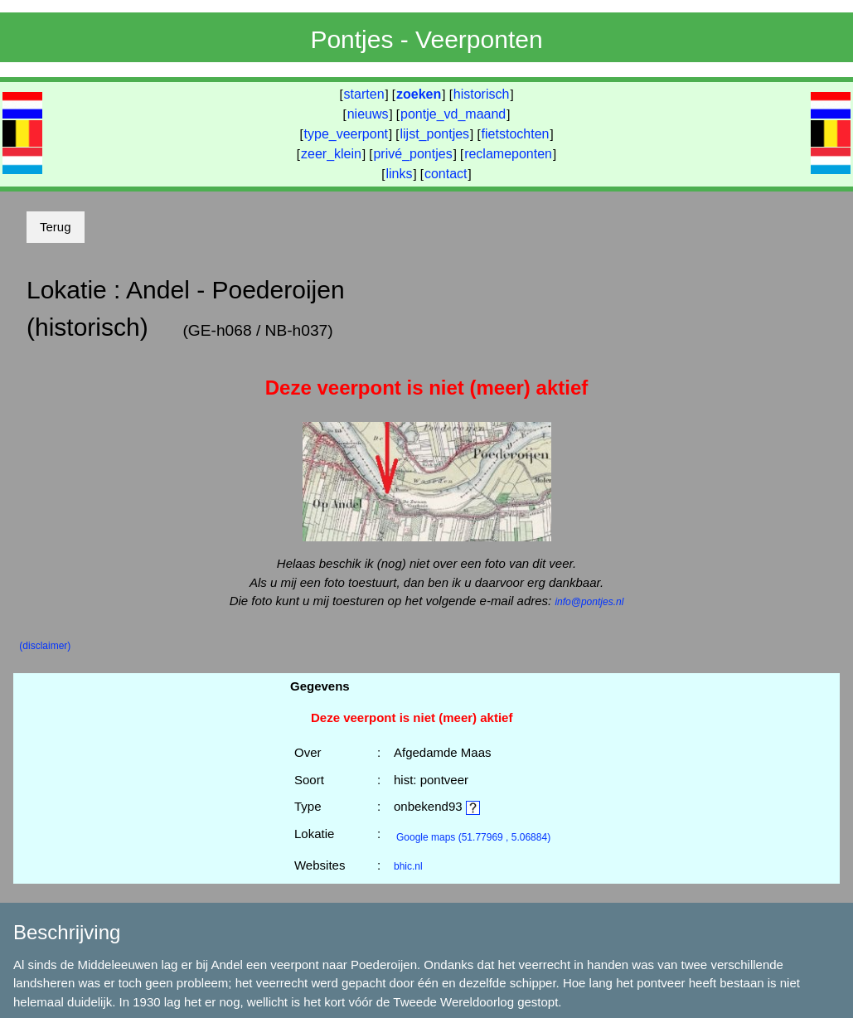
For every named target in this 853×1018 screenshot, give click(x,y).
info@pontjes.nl (589, 602)
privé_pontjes (412, 154)
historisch (481, 94)
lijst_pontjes (434, 134)
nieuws (368, 114)
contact (446, 174)
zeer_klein (331, 154)
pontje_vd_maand (453, 114)
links (398, 174)
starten (364, 94)
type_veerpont (346, 134)
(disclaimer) (44, 646)
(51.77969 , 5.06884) (473, 837)
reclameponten (508, 154)
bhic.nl (408, 866)
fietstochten (516, 134)
